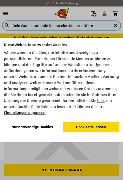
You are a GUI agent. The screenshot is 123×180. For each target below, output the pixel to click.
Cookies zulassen (91, 126)
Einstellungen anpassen (25, 112)
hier (100, 100)
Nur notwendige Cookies (32, 126)
